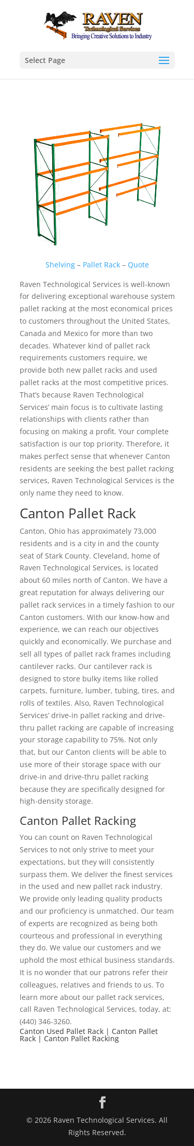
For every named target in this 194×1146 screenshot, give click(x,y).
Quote (138, 264)
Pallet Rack (101, 264)
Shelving (60, 264)
